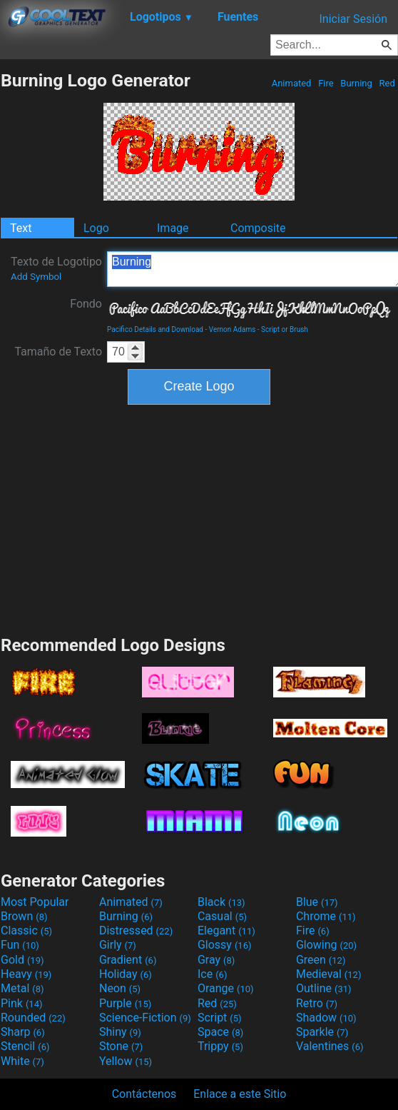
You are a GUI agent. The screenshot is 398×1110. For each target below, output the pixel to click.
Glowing (326, 945)
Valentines (330, 1046)
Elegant (226, 930)
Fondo (86, 304)
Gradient (127, 960)
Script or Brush (284, 329)
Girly (117, 945)
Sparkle (322, 1032)
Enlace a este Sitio (239, 1094)
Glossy (225, 945)
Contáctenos (144, 1094)
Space (220, 1032)
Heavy (26, 974)
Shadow (326, 1017)
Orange (226, 988)
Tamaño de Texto (58, 351)
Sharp (23, 1032)
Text (20, 228)
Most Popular (35, 902)
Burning (356, 83)
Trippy (220, 1046)
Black (221, 902)
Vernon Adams (232, 329)
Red (387, 83)
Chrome (326, 916)
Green (321, 960)
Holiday (125, 974)
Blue (317, 902)
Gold (22, 960)
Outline (324, 988)
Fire (326, 83)
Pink (22, 1003)
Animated (291, 83)
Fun (20, 945)
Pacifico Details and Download (155, 329)
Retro (316, 1003)
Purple (125, 1003)
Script (220, 1017)
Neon (120, 988)
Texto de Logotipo (56, 268)
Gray (216, 960)
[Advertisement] (199, 518)
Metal (22, 988)
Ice (212, 974)
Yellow (125, 1061)
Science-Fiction (145, 1017)
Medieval (329, 974)
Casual (222, 916)
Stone (121, 1046)
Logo (96, 228)
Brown (24, 916)
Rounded (33, 1017)
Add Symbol (36, 276)
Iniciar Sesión (353, 19)
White (22, 1061)
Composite (258, 228)
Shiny (120, 1032)
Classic (26, 930)
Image (173, 228)
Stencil (25, 1046)
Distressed (136, 930)
